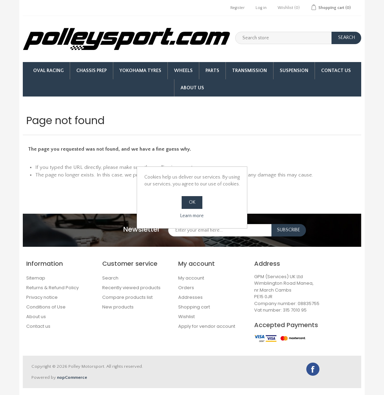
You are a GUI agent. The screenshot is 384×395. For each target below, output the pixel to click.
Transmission (249, 70)
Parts (212, 70)
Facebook (312, 369)
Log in (261, 8)
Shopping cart (194, 307)
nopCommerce (72, 377)
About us (192, 88)
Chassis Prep (91, 70)
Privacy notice (42, 297)
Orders (186, 287)
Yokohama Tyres (140, 70)
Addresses (190, 297)
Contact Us (336, 70)
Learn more (192, 216)
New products (118, 307)
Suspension (294, 70)
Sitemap (35, 278)
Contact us (38, 326)
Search (110, 278)
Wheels (183, 70)
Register (237, 8)
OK (192, 202)
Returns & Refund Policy (52, 287)
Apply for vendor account (206, 326)
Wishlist (186, 316)
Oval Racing (48, 70)
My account (191, 278)
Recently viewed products (131, 287)
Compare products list (127, 297)
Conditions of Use (46, 307)
